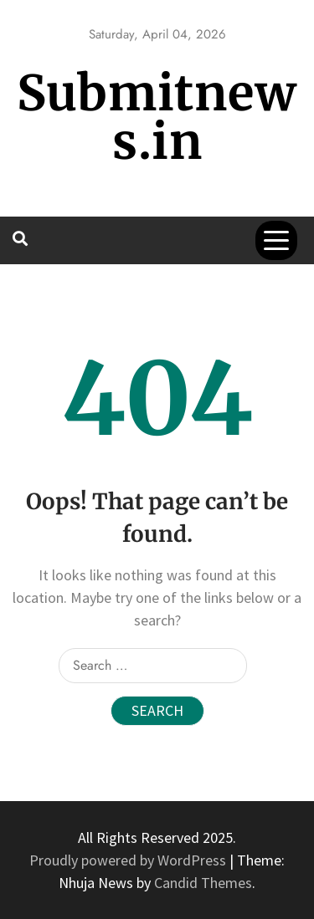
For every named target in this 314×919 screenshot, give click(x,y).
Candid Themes (203, 882)
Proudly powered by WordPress (129, 860)
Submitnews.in (157, 117)
